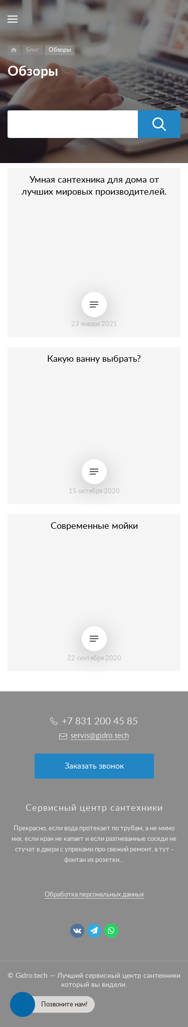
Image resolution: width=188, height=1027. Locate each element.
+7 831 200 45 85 (100, 721)
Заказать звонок (94, 766)
